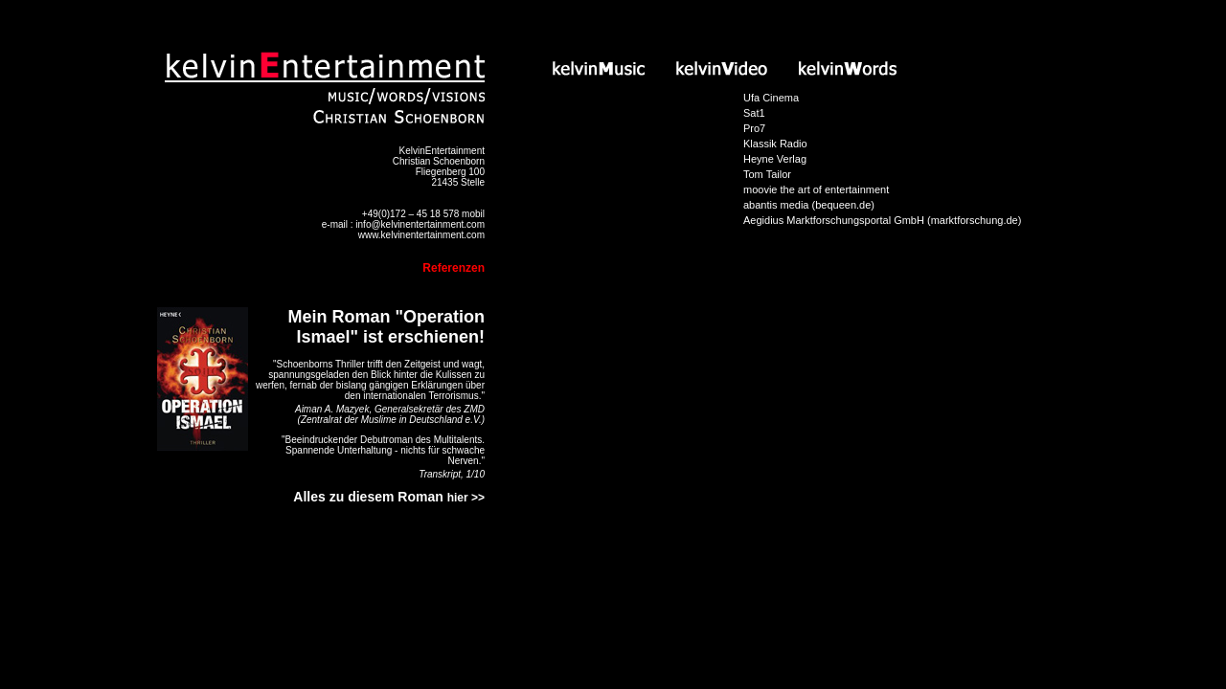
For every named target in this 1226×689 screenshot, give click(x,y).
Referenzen (453, 268)
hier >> (466, 497)
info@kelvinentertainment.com (420, 224)
